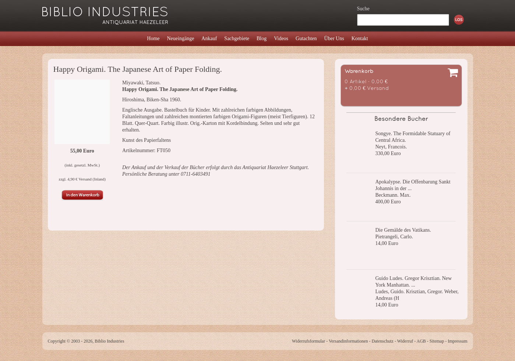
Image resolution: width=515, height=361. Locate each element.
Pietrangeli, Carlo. (394, 236)
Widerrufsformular (308, 341)
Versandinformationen (348, 341)
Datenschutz (383, 341)
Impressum (457, 341)
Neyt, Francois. (391, 147)
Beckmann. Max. (393, 195)
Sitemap (437, 341)
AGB (421, 341)
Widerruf (405, 341)
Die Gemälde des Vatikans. (403, 230)
